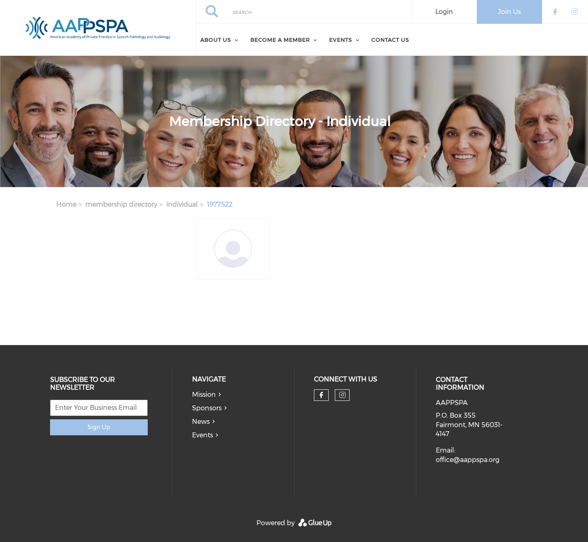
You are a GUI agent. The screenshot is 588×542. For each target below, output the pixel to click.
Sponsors (207, 408)
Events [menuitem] (340, 40)
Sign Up (98, 427)
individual (182, 204)
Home (66, 204)
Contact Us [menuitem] (390, 40)
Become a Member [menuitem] (280, 40)
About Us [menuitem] (215, 40)
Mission (204, 394)
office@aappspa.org (467, 460)
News (201, 421)
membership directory (121, 204)
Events (202, 435)
